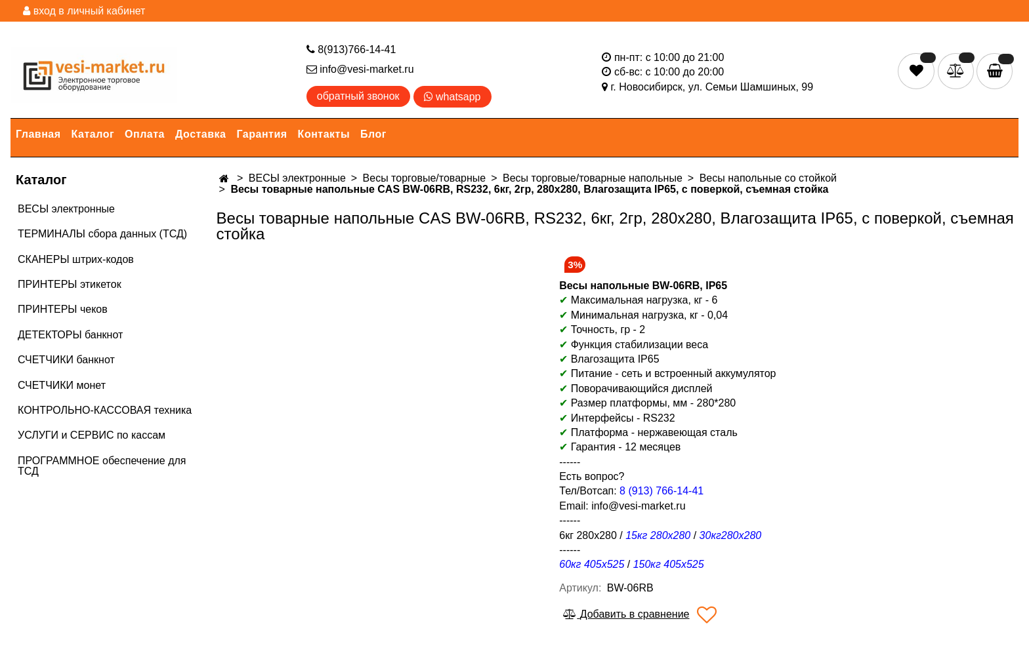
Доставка (200, 134)
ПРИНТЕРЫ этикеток (69, 284)
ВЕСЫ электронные (66, 208)
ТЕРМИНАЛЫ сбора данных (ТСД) (102, 233)
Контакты (324, 134)
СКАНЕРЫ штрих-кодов (76, 259)
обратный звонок (358, 96)
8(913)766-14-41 (351, 49)
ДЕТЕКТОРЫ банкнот (70, 334)
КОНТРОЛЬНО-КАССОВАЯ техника (105, 410)
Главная (38, 134)
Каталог (93, 134)
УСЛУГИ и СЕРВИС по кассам (91, 435)
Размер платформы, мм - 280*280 (653, 403)
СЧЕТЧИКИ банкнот (66, 359)
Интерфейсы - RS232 (617, 418)
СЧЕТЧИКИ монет (62, 385)
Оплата (145, 134)
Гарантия (262, 134)
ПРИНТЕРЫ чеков (63, 309)
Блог (373, 134)
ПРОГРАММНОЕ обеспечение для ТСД (102, 466)
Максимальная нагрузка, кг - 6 (638, 300)
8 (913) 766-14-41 (662, 490)
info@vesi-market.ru (360, 69)
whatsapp (452, 96)
